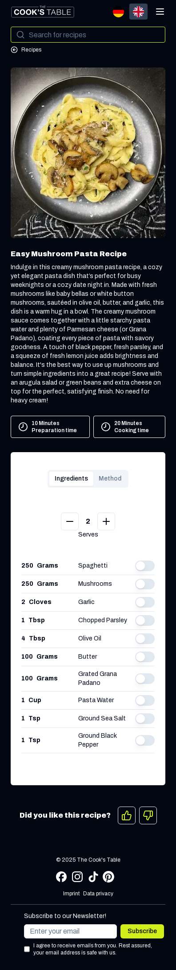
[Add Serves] (106, 521)
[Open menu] (160, 11)
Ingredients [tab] (71, 478)
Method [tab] (110, 478)
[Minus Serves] (70, 521)
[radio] (118, 12)
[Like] (127, 815)
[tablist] (88, 479)
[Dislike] (148, 815)
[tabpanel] (88, 640)
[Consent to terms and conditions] (27, 949)
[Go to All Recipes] (88, 49)
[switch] (145, 566)
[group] (128, 12)
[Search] (88, 35)
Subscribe (142, 931)
